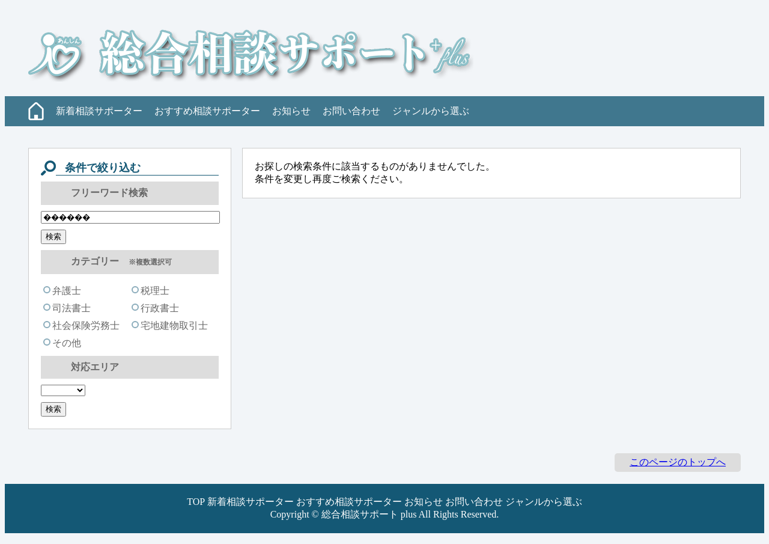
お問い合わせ (351, 111)
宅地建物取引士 (170, 325)
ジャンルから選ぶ (430, 111)
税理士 (150, 291)
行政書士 (155, 308)
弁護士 (62, 291)
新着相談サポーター (99, 111)
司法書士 (67, 308)
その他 (62, 343)
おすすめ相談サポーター (207, 111)
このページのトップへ (678, 462)
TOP (195, 502)
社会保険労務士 (81, 325)
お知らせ (291, 111)
